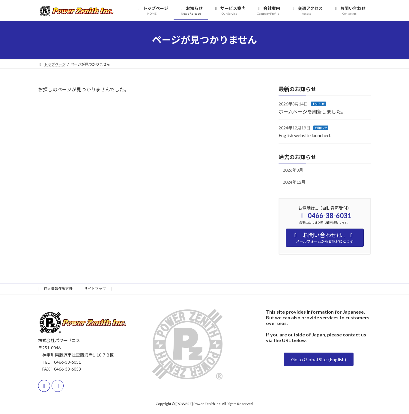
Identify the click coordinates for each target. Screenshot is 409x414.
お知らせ (318, 104)
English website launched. (305, 135)
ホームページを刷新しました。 (312, 111)
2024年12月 (294, 182)
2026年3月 (293, 169)
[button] (319, 359)
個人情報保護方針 (58, 288)
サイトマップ (95, 288)
